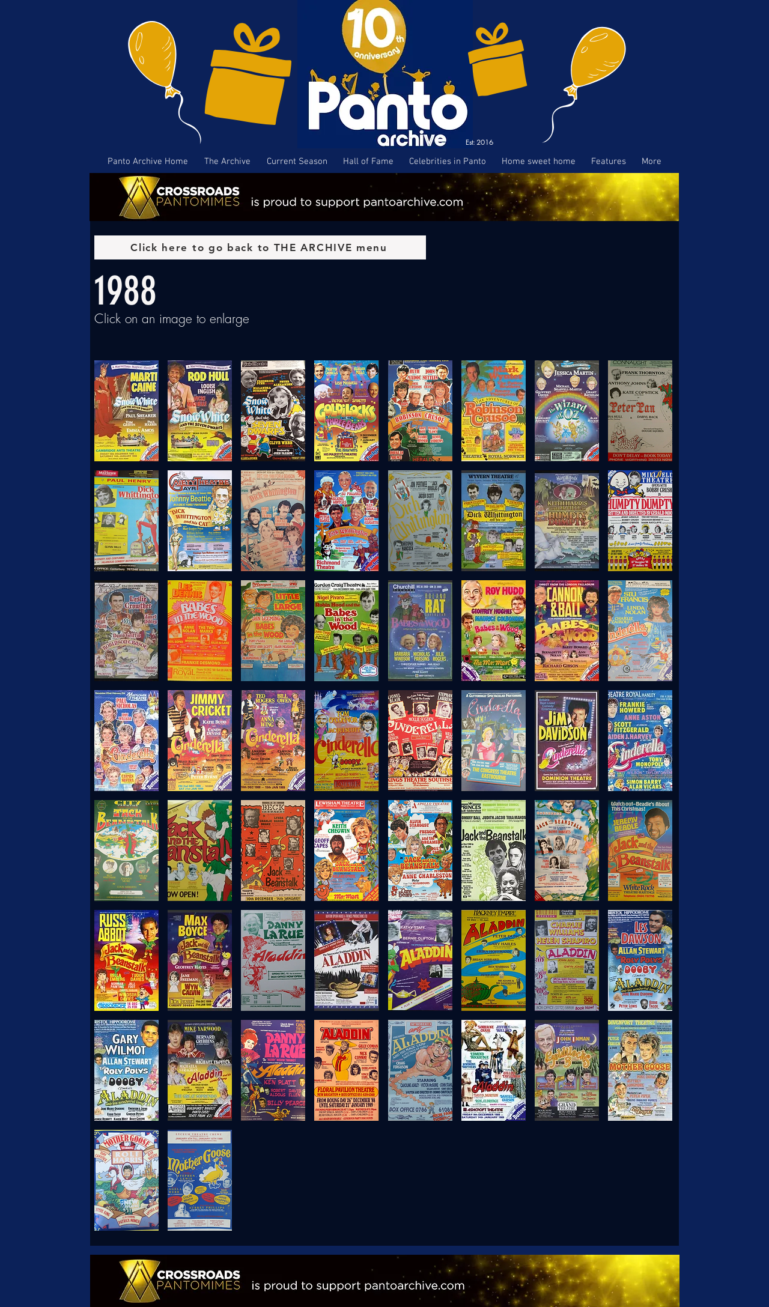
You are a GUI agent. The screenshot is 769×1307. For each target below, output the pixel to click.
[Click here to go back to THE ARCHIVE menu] (260, 247)
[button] (126, 410)
